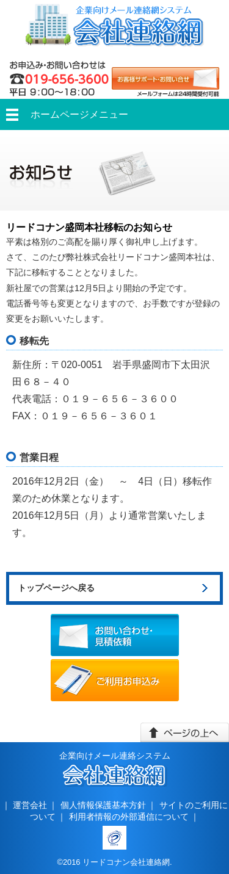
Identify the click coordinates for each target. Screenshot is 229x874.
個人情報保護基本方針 (103, 805)
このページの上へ (184, 732)
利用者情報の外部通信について (129, 817)
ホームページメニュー (79, 114)
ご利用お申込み (115, 680)
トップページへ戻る (56, 588)
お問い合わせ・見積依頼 (115, 635)
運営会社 (30, 805)
